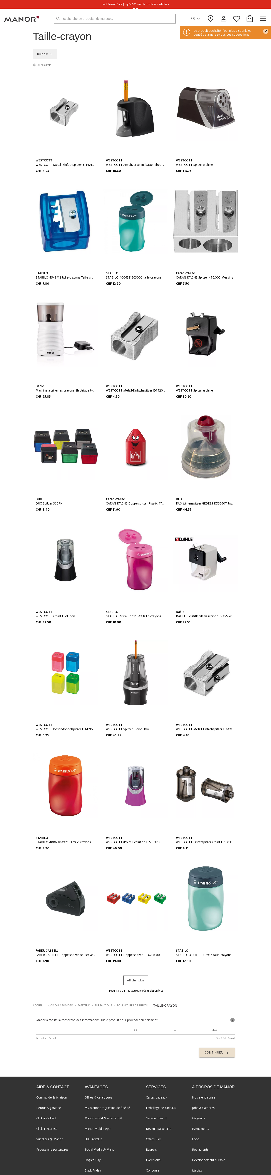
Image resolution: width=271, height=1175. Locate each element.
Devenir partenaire (158, 1128)
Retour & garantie (48, 1108)
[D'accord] (175, 1030)
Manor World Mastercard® (103, 1118)
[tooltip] (232, 1020)
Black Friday (93, 1170)
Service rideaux (156, 1118)
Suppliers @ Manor (49, 1139)
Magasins (198, 1118)
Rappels (151, 1149)
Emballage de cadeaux (161, 1108)
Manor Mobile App (97, 1128)
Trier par (45, 54)
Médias (197, 1170)
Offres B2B (153, 1139)
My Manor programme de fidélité (107, 1108)
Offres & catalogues (98, 1097)
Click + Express (46, 1128)
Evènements (200, 1128)
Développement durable (208, 1160)
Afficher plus (135, 980)
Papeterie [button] (84, 1005)
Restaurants (200, 1149)
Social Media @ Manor (100, 1149)
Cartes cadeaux (156, 1097)
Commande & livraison (51, 1097)
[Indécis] (135, 1030)
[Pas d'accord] (95, 1030)
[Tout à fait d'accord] (215, 1030)
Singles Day (92, 1160)
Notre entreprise (203, 1097)
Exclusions (153, 1160)
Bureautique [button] (103, 1005)
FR (195, 19)
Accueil (38, 1005)
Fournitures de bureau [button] (132, 1005)
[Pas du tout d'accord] (56, 1030)
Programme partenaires (52, 1149)
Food (195, 1139)
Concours (152, 1170)
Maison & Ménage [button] (60, 1005)
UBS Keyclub (93, 1139)
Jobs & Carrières (203, 1108)
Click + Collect (46, 1118)
